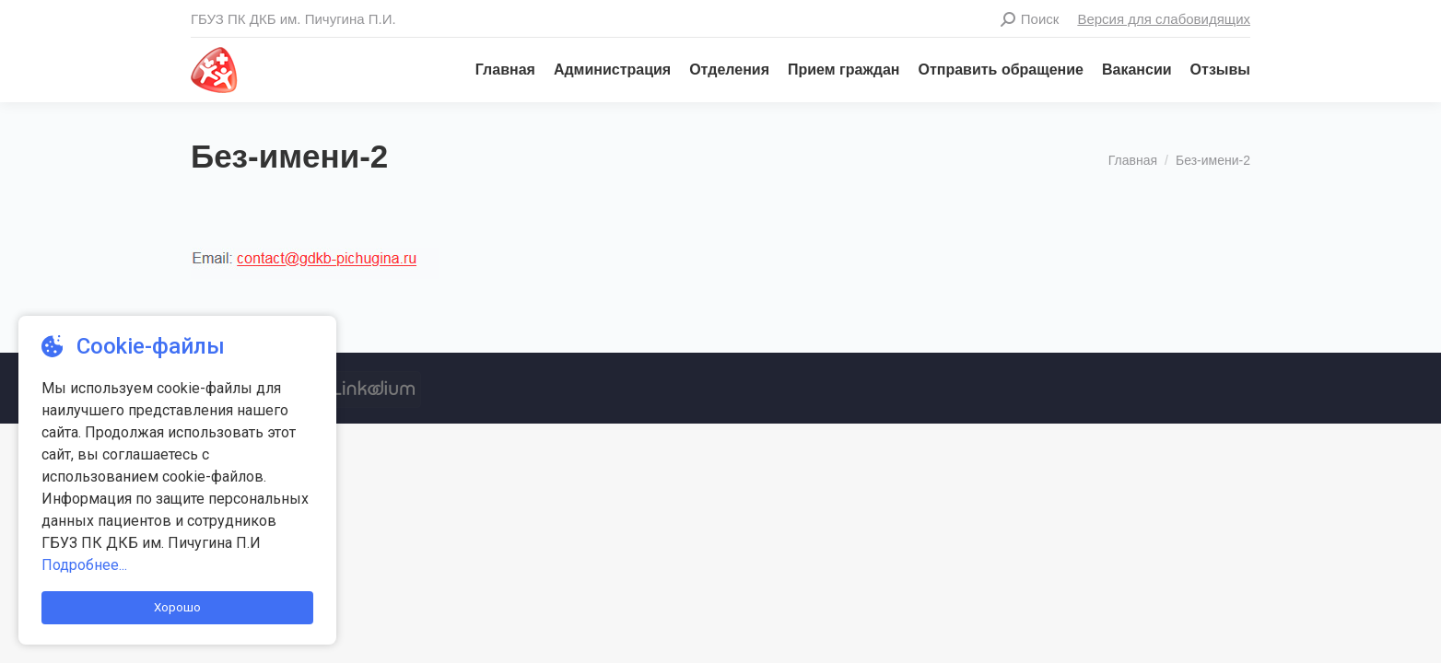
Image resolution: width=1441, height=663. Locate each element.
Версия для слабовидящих (1163, 19)
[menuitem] (496, 70)
